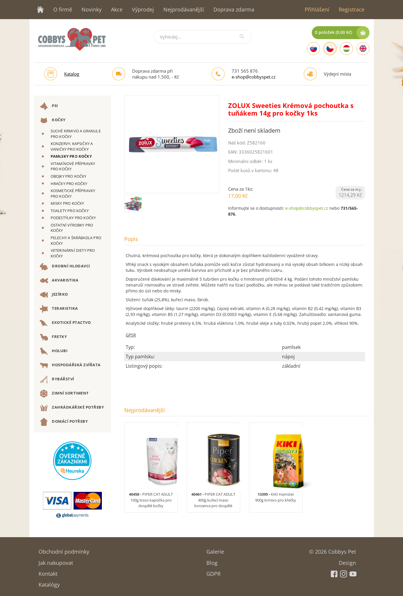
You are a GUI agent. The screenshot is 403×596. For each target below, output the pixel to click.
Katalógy (49, 582)
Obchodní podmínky (64, 549)
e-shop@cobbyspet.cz (254, 77)
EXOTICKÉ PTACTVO (65, 323)
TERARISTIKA (59, 309)
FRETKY (53, 337)
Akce (116, 9)
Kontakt (48, 571)
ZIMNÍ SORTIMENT (64, 393)
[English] (362, 48)
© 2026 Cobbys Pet (332, 549)
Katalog (71, 74)
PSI (49, 106)
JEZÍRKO (54, 295)
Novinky (92, 9)
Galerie (215, 549)
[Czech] (330, 48)
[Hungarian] (346, 48)
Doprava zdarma (233, 9)
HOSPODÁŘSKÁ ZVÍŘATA (70, 365)
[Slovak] (313, 48)
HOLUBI (54, 351)
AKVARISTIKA (59, 281)
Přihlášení (317, 9)
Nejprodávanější (183, 9)
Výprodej (143, 9)
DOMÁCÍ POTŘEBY (64, 422)
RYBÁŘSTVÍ (57, 379)
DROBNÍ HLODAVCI (65, 266)
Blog (212, 560)
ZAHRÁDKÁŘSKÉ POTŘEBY (72, 408)
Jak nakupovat (56, 560)
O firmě (62, 9)
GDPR (213, 571)
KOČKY (53, 120)
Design (347, 560)
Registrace (351, 9)
